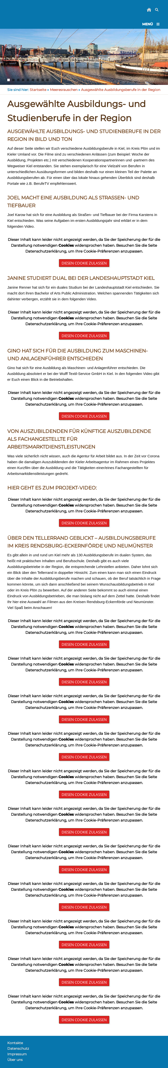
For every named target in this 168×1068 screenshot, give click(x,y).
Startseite (38, 90)
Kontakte (15, 1043)
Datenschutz (18, 1048)
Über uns (15, 1060)
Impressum (17, 1054)
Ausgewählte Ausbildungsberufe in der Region (120, 90)
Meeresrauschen (63, 90)
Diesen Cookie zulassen (84, 263)
